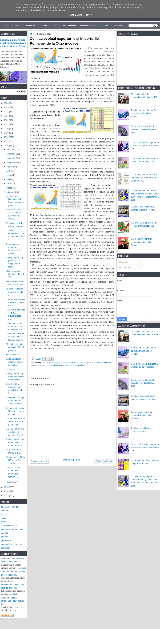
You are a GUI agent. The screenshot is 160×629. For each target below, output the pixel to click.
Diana (4, 558)
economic (35, 365)
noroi (3, 584)
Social (53, 25)
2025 (6, 107)
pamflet (4, 533)
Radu (3, 571)
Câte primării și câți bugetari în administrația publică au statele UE (145, 145)
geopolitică (6, 540)
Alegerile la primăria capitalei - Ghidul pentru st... (15, 347)
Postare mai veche (104, 461)
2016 (6, 145)
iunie (8, 175)
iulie (8, 171)
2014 (6, 491)
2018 (6, 137)
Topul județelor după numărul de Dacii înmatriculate (15, 376)
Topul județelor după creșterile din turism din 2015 (15, 442)
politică (4, 522)
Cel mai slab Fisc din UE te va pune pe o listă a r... (15, 411)
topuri (3, 514)
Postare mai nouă (39, 461)
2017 (6, 141)
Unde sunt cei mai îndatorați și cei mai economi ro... (15, 326)
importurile (63, 365)
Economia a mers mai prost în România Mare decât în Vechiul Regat (13, 43)
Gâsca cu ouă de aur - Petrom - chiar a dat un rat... (15, 302)
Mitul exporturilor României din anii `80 (15, 274)
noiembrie (11, 154)
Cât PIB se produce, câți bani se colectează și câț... (15, 432)
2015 (6, 487)
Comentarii (126, 268)
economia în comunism (101, 362)
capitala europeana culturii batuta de (12, 601)
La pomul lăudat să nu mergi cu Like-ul (15, 292)
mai (8, 179)
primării (4, 536)
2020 (6, 128)
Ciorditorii (10, 369)
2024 (6, 111)
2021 (6, 124)
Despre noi (118, 25)
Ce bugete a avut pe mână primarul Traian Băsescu (15, 400)
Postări (124, 262)
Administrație (30, 25)
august (9, 166)
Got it (88, 15)
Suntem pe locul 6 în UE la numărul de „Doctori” (15, 460)
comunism (63, 362)
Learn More (75, 15)
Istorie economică (68, 25)
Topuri (106, 25)
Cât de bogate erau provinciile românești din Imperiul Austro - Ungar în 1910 (145, 177)
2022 (6, 120)
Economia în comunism (89, 25)
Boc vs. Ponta (12, 354)
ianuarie (10, 482)
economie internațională (12, 529)
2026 (6, 103)
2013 (6, 495)
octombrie (11, 158)
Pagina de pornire (71, 460)
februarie (10, 192)
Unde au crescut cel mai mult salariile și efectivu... (15, 362)
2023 (6, 116)
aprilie (9, 183)
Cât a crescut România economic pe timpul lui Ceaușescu (141, 242)
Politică (43, 25)
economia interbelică (82, 362)
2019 (6, 133)
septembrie (11, 162)
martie (9, 188)
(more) (23, 568)
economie (44, 365)
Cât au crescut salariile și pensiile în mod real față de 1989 (143, 129)
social (3, 518)
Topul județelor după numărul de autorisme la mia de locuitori (144, 113)
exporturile (54, 365)
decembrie (11, 149)
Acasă (4, 25)
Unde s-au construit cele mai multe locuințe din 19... (15, 336)
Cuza (70, 362)
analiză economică (50, 362)
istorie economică (76, 365)
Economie (16, 25)
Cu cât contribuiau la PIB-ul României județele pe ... (15, 421)
